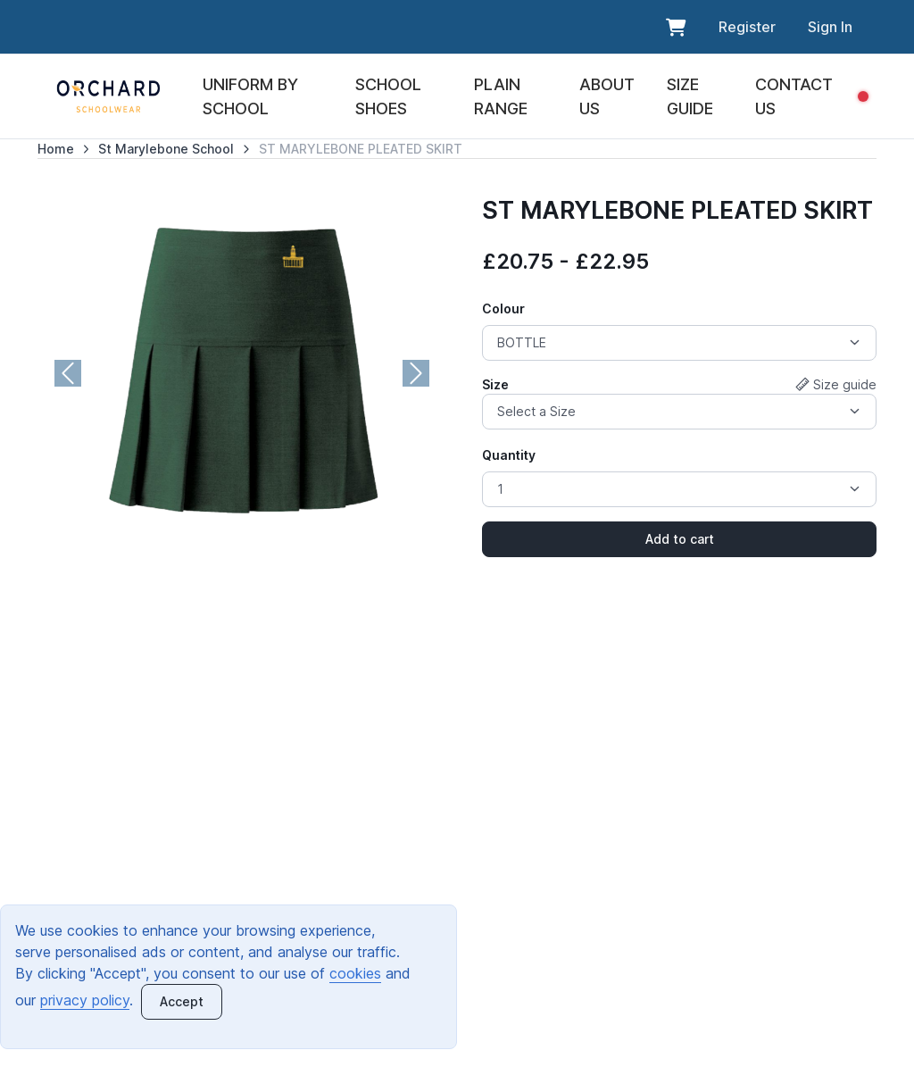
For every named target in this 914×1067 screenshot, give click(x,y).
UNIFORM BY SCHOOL (250, 96)
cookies (355, 973)
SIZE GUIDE (690, 96)
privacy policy (84, 1000)
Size (495, 384)
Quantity (509, 455)
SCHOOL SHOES (388, 96)
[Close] (181, 1002)
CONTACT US (794, 96)
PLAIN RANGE (501, 96)
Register (747, 27)
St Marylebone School (166, 148)
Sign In (830, 27)
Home (55, 148)
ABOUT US (607, 96)
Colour (503, 308)
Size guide (836, 384)
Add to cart (679, 538)
